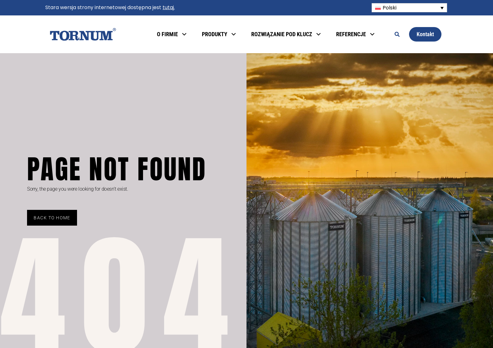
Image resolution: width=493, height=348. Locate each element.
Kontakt (425, 34)
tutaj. (169, 7)
